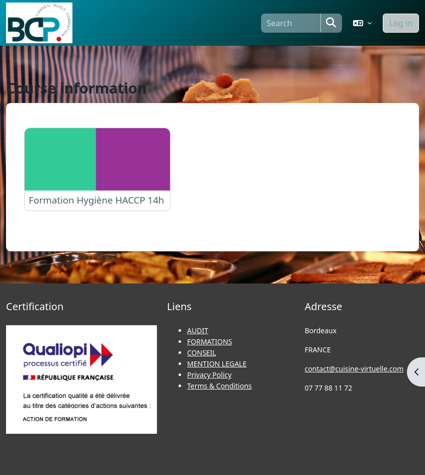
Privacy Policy (209, 374)
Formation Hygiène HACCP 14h (96, 200)
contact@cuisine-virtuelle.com (354, 368)
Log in (400, 23)
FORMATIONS (209, 341)
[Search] (291, 23)
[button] (362, 23)
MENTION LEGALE (216, 363)
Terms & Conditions (219, 386)
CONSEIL (201, 352)
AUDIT (197, 330)
